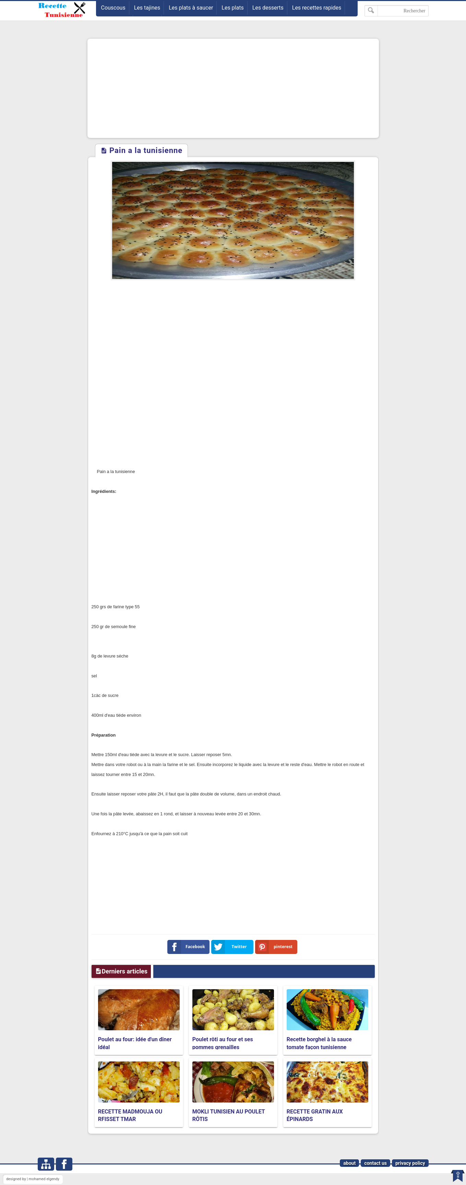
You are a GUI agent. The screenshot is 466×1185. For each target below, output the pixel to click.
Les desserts (268, 7)
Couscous (113, 7)
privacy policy (410, 1163)
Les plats (232, 7)
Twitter (230, 947)
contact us (375, 1163)
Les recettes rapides (317, 7)
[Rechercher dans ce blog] (397, 10)
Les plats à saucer (191, 7)
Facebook (187, 947)
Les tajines (147, 7)
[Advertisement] (233, 88)
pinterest (275, 947)
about (349, 1163)
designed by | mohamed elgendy (32, 1179)
